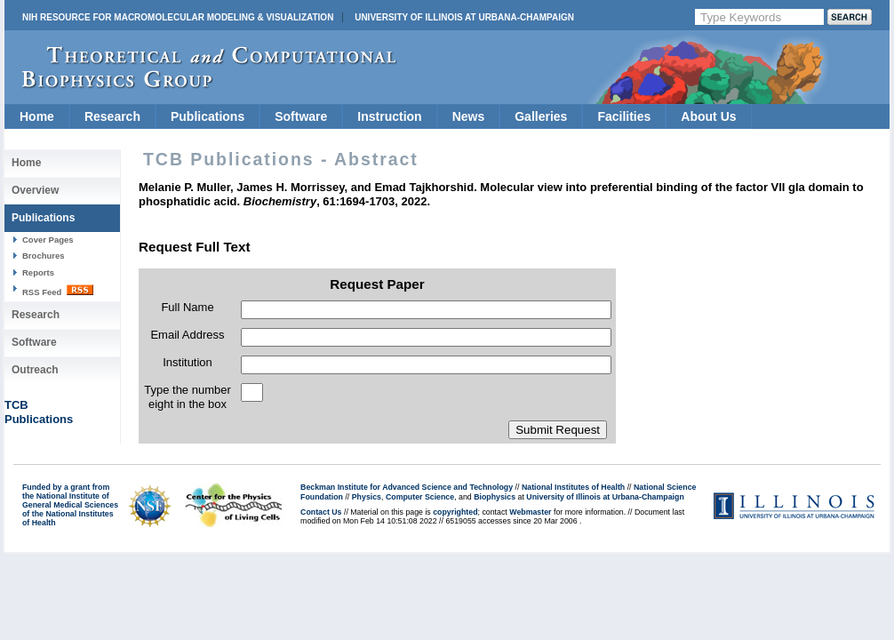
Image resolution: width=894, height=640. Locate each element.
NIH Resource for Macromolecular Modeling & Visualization (177, 17)
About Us (708, 116)
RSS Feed (57, 290)
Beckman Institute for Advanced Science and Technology (406, 487)
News (468, 116)
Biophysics (494, 496)
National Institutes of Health (573, 487)
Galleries (541, 116)
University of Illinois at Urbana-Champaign (464, 17)
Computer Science (420, 496)
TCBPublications (38, 412)
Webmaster (530, 512)
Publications (207, 116)
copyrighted (455, 512)
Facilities (624, 116)
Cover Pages (48, 239)
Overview (35, 190)
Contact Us (320, 512)
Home (37, 116)
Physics (366, 496)
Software (301, 116)
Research (112, 116)
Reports (38, 272)
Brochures (43, 255)
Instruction (389, 116)
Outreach (35, 370)
